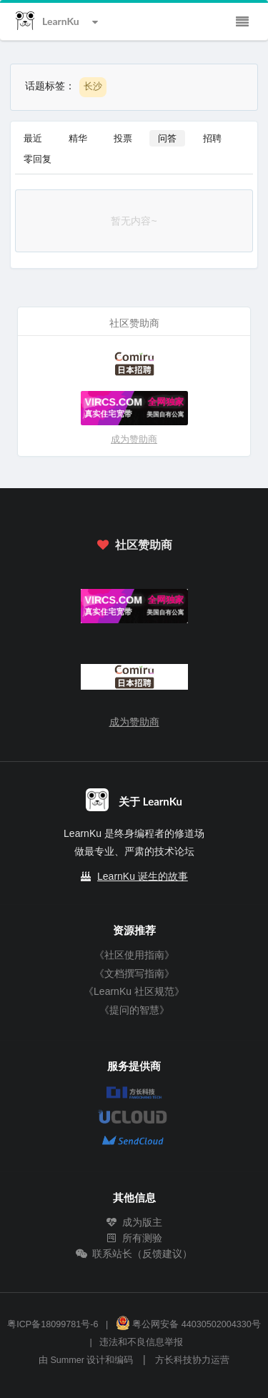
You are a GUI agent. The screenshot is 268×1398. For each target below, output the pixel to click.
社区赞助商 (134, 544)
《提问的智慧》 (134, 1010)
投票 (123, 138)
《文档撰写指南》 (134, 973)
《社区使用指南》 (134, 955)
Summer (67, 1360)
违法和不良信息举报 (141, 1342)
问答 (167, 138)
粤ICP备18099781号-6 (52, 1324)
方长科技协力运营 (192, 1360)
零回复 (37, 158)
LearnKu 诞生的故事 (142, 876)
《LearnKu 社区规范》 (134, 991)
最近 (33, 138)
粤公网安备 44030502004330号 (188, 1324)
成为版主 (134, 1222)
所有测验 (134, 1238)
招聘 (212, 138)
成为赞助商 (134, 439)
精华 (78, 138)
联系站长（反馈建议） (134, 1253)
